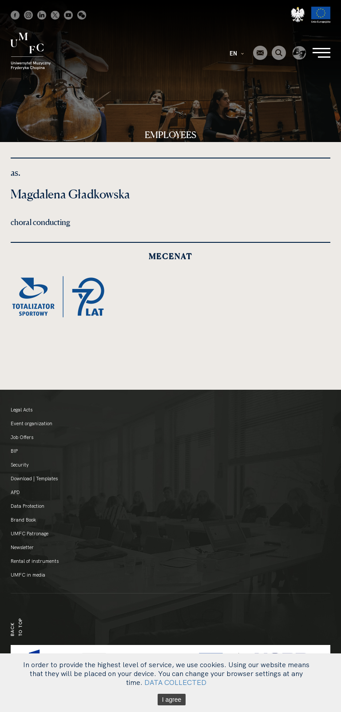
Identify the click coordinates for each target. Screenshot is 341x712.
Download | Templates (34, 478)
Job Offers (22, 437)
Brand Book (23, 520)
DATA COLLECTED (175, 682)
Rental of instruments (35, 561)
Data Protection (27, 506)
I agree (172, 699)
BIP (14, 451)
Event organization (31, 423)
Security (20, 465)
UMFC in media (28, 575)
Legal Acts (21, 410)
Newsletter (22, 547)
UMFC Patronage (29, 533)
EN (237, 53)
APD (15, 492)
